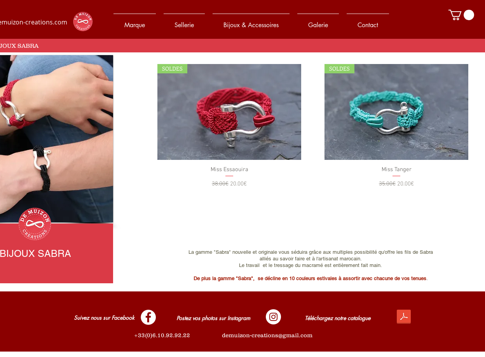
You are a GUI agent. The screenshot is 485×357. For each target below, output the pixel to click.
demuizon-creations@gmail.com (267, 335)
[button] (461, 15)
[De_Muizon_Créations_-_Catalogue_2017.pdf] (403, 318)
